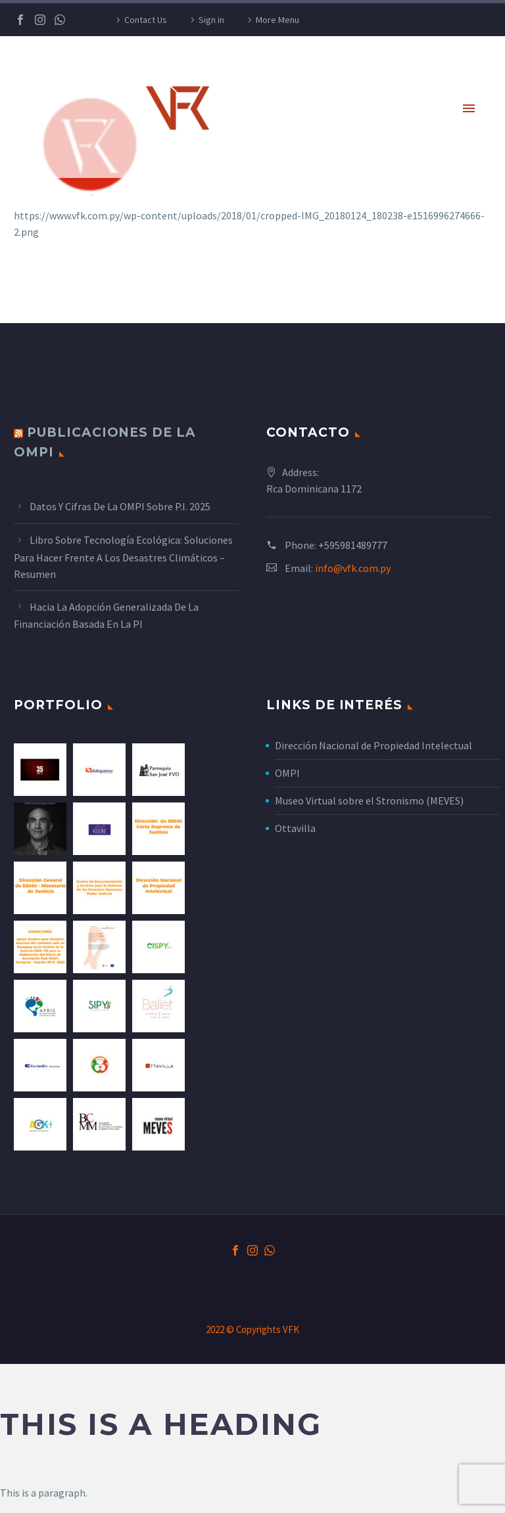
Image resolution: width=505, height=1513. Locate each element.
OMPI (287, 772)
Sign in (211, 20)
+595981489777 (352, 545)
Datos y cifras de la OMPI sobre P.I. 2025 (120, 506)
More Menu (277, 20)
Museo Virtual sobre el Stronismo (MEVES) (369, 800)
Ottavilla (295, 828)
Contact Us (145, 20)
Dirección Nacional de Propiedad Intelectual (373, 745)
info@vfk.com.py (353, 568)
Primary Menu (469, 108)
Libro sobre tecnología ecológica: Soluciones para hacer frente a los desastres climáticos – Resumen (123, 557)
